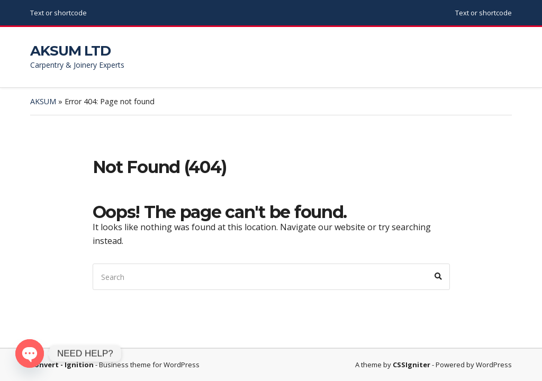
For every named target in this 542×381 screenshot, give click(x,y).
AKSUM (43, 101)
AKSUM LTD (70, 50)
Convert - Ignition (62, 364)
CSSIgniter (411, 364)
